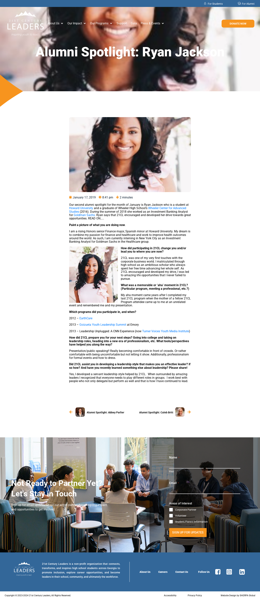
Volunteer (180, 515)
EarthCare (85, 318)
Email (174, 483)
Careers (162, 571)
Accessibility (170, 595)
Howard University (81, 208)
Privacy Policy (195, 595)
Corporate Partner (185, 509)
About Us (145, 571)
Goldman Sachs (84, 215)
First (171, 471)
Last (208, 471)
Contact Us (181, 571)
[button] (56, 23)
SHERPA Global (247, 595)
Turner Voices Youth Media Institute (165, 331)
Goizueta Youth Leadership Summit (102, 324)
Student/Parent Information (191, 521)
